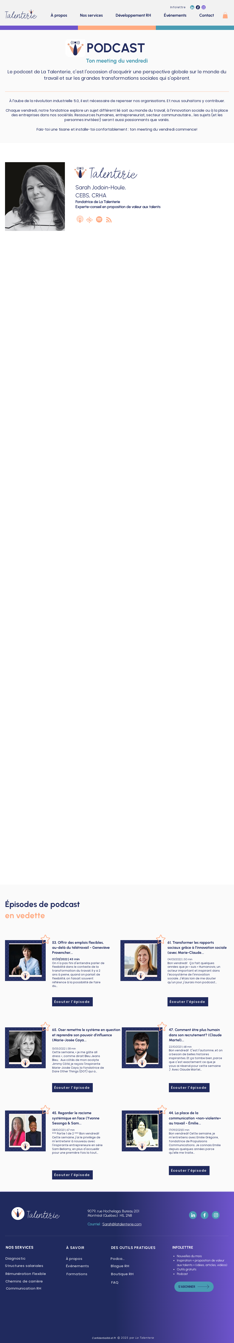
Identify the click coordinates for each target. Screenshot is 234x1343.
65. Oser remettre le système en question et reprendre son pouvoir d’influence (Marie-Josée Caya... (86, 1035)
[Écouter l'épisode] (72, 1001)
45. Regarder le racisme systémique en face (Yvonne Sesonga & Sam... (75, 1118)
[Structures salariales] (24, 1266)
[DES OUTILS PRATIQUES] (134, 1248)
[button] (225, 15)
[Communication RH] (24, 1288)
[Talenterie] (22, 14)
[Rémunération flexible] (26, 1274)
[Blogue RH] (120, 1266)
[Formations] (77, 1274)
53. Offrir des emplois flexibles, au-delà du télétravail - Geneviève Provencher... (81, 947)
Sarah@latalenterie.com (121, 1224)
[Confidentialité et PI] (104, 1338)
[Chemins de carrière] (24, 1281)
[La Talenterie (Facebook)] (198, 7)
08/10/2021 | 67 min (63, 1130)
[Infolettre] (178, 7)
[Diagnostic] (16, 1258)
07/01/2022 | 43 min (66, 959)
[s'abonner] (194, 1287)
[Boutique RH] (123, 1274)
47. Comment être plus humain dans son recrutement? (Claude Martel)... (195, 1035)
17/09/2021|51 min (179, 1130)
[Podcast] (119, 1259)
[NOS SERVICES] (20, 1247)
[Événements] (78, 1266)
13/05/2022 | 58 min (64, 1048)
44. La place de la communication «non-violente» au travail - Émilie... (195, 1118)
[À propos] (74, 1259)
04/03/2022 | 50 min (180, 959)
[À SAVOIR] (76, 1248)
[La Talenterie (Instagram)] (203, 7)
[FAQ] (115, 1282)
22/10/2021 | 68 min (180, 1046)
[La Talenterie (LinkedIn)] (192, 7)
